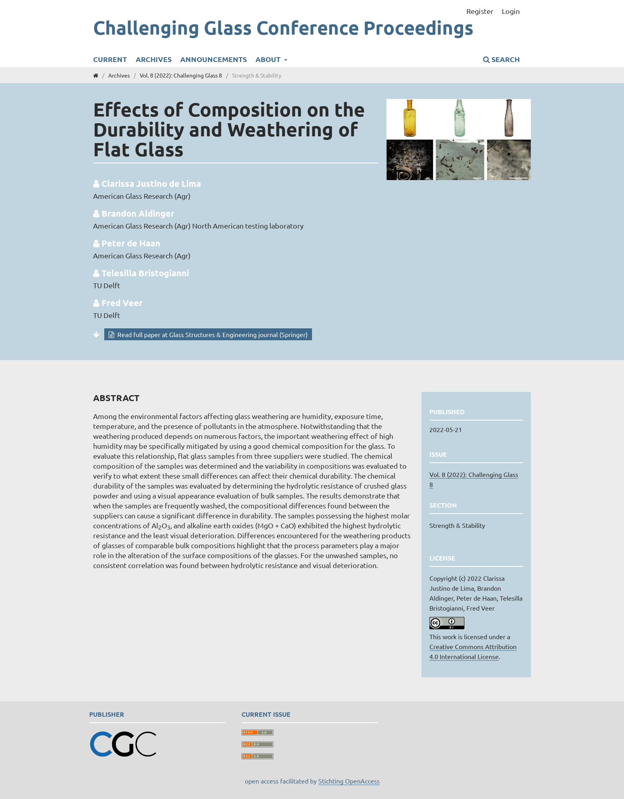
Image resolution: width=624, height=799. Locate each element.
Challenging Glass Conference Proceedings (283, 27)
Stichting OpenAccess (349, 781)
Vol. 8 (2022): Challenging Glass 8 (181, 75)
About (268, 59)
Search (501, 59)
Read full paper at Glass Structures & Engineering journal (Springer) (212, 334)
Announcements (213, 59)
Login (511, 11)
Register (479, 11)
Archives (154, 59)
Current (110, 59)
